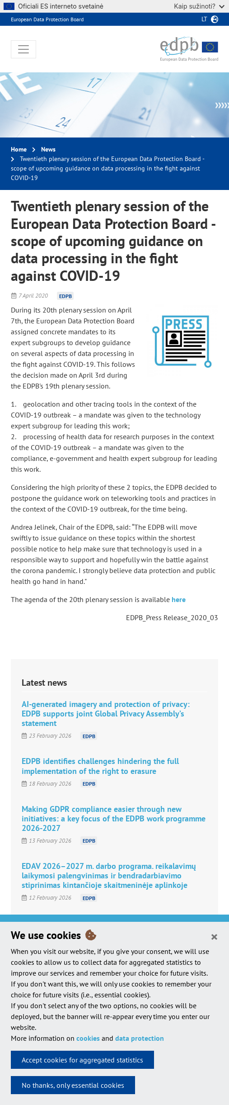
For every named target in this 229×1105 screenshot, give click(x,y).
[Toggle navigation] (23, 49)
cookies (88, 1038)
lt (204, 19)
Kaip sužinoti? (199, 6)
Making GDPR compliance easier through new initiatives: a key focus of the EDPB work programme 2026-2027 (114, 818)
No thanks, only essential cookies (73, 1085)
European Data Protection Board (47, 19)
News (48, 149)
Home (19, 149)
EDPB (65, 295)
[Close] (214, 936)
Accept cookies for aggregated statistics (82, 1059)
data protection (139, 1038)
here (179, 599)
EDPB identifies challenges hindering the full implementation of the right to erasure (100, 766)
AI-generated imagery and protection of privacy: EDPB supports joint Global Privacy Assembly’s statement (106, 713)
